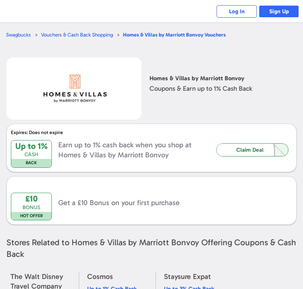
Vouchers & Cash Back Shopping (77, 35)
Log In (237, 11)
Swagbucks (18, 35)
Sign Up (279, 11)
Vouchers (174, 35)
